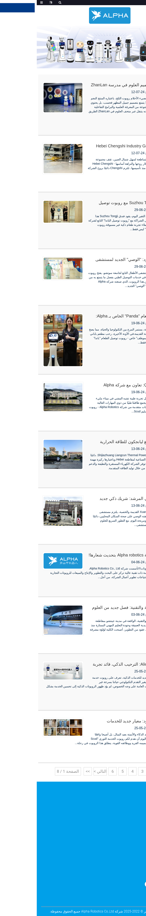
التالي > (63, 771)
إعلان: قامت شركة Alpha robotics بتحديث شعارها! (96, 555)
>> (51, 771)
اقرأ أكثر (133, 125)
